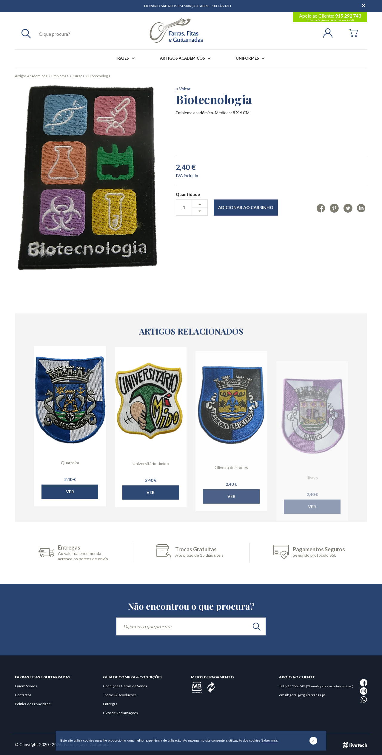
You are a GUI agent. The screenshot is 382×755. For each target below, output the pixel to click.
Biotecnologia (99, 76)
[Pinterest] (334, 207)
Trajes (126, 58)
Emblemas (59, 76)
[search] (257, 626)
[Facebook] (321, 208)
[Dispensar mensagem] (364, 3)
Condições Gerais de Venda (125, 686)
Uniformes (251, 58)
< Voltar (183, 88)
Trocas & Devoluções (120, 695)
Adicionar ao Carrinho (245, 207)
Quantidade (188, 194)
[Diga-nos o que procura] (191, 626)
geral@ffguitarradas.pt (307, 695)
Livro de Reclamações (120, 713)
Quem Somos (26, 686)
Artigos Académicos (186, 58)
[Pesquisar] (26, 33)
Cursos (78, 76)
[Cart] (353, 32)
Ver (70, 502)
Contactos (23, 695)
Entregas (110, 704)
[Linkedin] (361, 208)
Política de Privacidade (33, 704)
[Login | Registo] (330, 32)
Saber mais (269, 740)
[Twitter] (347, 207)
